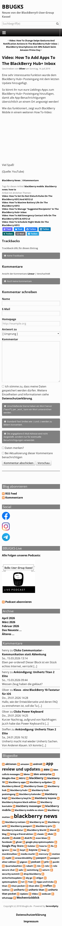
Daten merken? (14, 448)
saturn (46, 869)
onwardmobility (23, 857)
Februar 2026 (10, 626)
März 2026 (8, 622)
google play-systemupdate (40, 841)
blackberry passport (21, 826)
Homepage (9, 319)
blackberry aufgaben (41, 782)
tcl (22, 881)
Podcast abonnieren (17, 602)
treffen (47, 885)
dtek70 (28, 837)
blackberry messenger (28, 806)
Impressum (31, 921)
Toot (7, 229)
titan (4, 885)
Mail (20, 233)
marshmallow (9, 853)
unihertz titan (36, 889)
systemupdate (9, 881)
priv (46, 861)
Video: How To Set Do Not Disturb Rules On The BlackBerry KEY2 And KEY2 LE (27, 197)
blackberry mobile (34, 186)
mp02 (8, 857)
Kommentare (14, 497)
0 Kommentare (30, 180)
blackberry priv (44, 826)
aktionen (11, 764)
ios (14, 849)
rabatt (29, 865)
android (37, 764)
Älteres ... (8, 634)
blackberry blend (11, 786)
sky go (29, 877)
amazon (25, 764)
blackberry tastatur (12, 830)
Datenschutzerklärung (17, 398)
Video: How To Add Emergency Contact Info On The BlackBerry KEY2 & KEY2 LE (29, 217)
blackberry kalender (30, 794)
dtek (50, 834)
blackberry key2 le (21, 798)
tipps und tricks (45, 881)
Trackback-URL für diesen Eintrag (20, 248)
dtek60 (17, 837)
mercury (43, 853)
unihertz (19, 889)
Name (6, 299)
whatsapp (7, 897)
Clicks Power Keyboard (28, 711)
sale (21, 869)
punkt (56, 861)
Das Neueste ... (12, 630)
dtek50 (5, 837)
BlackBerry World (36, 830)
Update (24, 893)
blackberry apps (17, 782)
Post (18, 229)
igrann (5, 849)
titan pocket (18, 885)
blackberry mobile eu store (29, 810)
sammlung (32, 869)
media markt (28, 853)
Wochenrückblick (28, 897)
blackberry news (35, 815)
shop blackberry (32, 873)
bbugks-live (8, 778)
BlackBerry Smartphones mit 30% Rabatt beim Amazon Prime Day (31, 48)
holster (31, 845)
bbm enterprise (42, 774)
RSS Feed (11, 493)
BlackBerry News (11, 180)
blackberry (36, 778)
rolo (47, 865)
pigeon (23, 861)
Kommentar (10, 339)
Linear (31, 273)
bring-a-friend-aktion (21, 834)
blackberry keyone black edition (19, 802)
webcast (46, 893)
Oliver (22, 68)
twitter (6, 889)
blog (4, 834)
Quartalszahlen (13, 865)
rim (39, 865)
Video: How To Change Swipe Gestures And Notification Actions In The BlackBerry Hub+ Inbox (30, 42)
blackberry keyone (45, 798)
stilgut (39, 877)
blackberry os (37, 822)
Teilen (31, 229)
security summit (11, 873)
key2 (22, 849)
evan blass (41, 837)
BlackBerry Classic (34, 786)
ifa (52, 845)
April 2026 (8, 618)
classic (40, 834)
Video (35, 893)
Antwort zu (9, 329)
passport (41, 857)
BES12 (22, 778)
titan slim (34, 885)
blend (53, 830)
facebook (7, 841)
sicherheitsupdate (12, 877)
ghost (19, 841)
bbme (27, 774)
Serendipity (52, 906)
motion (56, 853)
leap (43, 849)
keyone (33, 849)
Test (30, 881)
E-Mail (6, 309)
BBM (46, 769)
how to (12, 189)
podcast (35, 861)
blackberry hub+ (19, 790)
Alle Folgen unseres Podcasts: (21, 555)
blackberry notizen (15, 822)
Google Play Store (13, 845)
